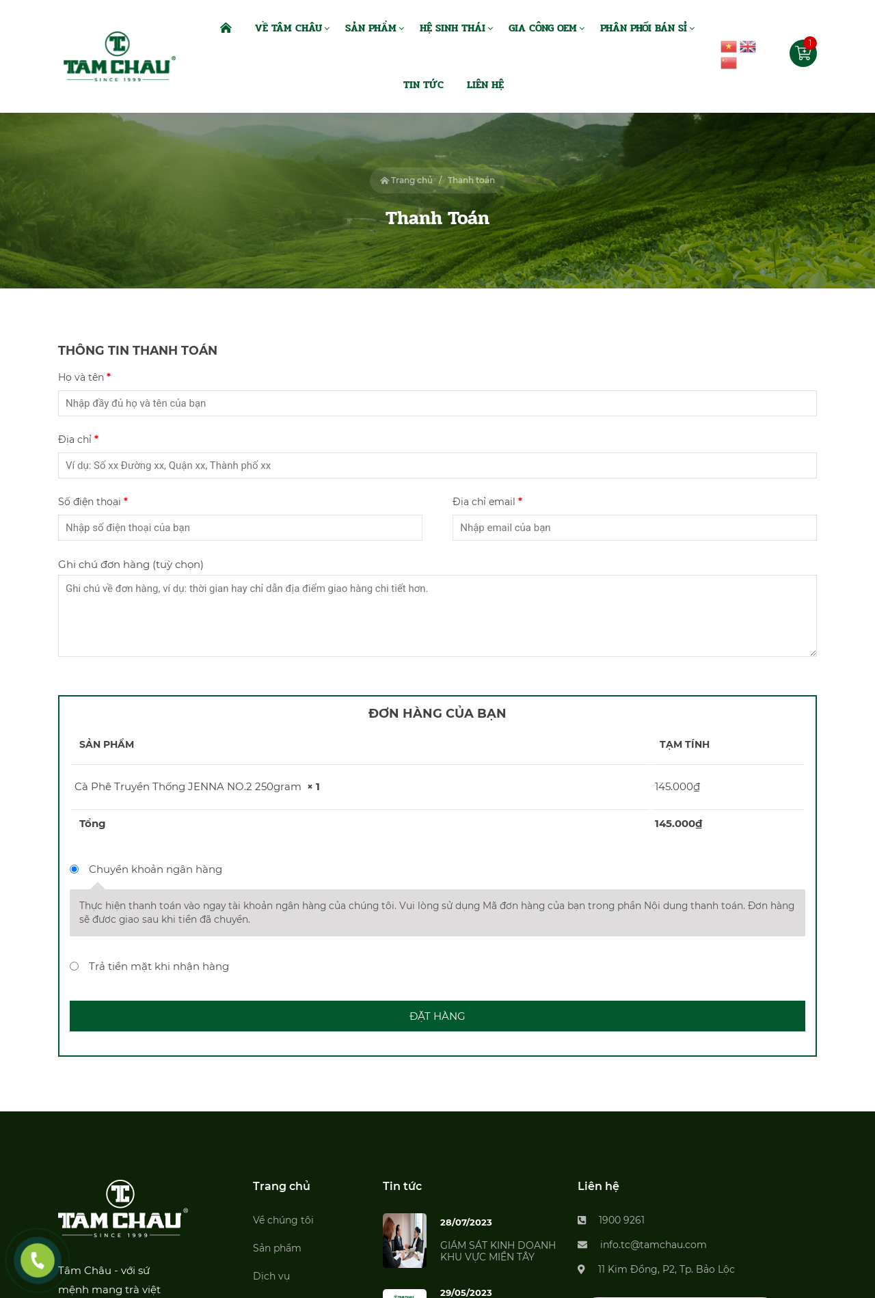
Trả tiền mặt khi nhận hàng (159, 966)
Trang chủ (406, 180)
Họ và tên (84, 377)
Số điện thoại (92, 502)
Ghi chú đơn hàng (131, 564)
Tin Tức (423, 85)
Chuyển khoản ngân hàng (155, 869)
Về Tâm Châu (288, 28)
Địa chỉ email (487, 502)
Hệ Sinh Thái (452, 28)
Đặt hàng (437, 1016)
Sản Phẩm (370, 28)
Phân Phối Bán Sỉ (643, 28)
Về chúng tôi (283, 1220)
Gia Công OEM (543, 28)
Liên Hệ (485, 85)
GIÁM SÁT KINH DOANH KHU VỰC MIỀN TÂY (498, 1251)
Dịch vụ (271, 1276)
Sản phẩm (277, 1248)
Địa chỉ (78, 439)
